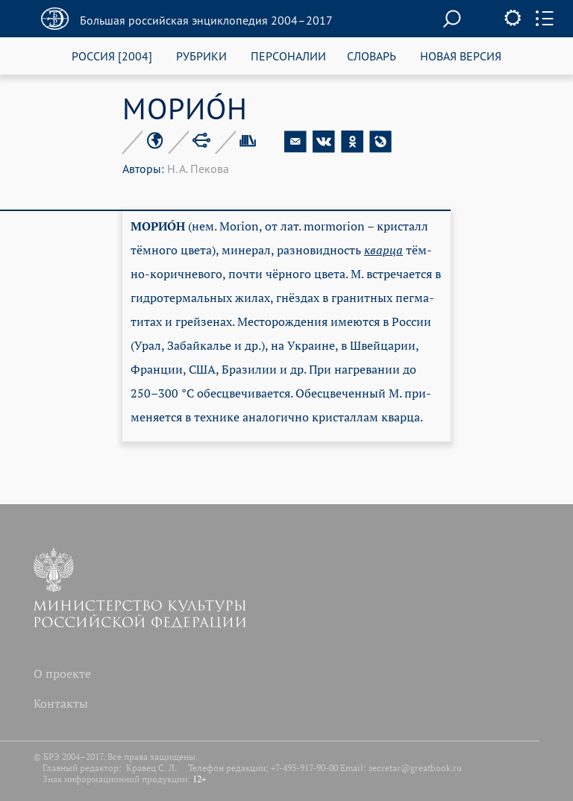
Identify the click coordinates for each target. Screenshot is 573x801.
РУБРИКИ (201, 55)
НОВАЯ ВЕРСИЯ (460, 55)
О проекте (62, 673)
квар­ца (383, 249)
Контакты (61, 703)
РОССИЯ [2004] (112, 55)
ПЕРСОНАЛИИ (288, 55)
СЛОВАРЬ (371, 55)
